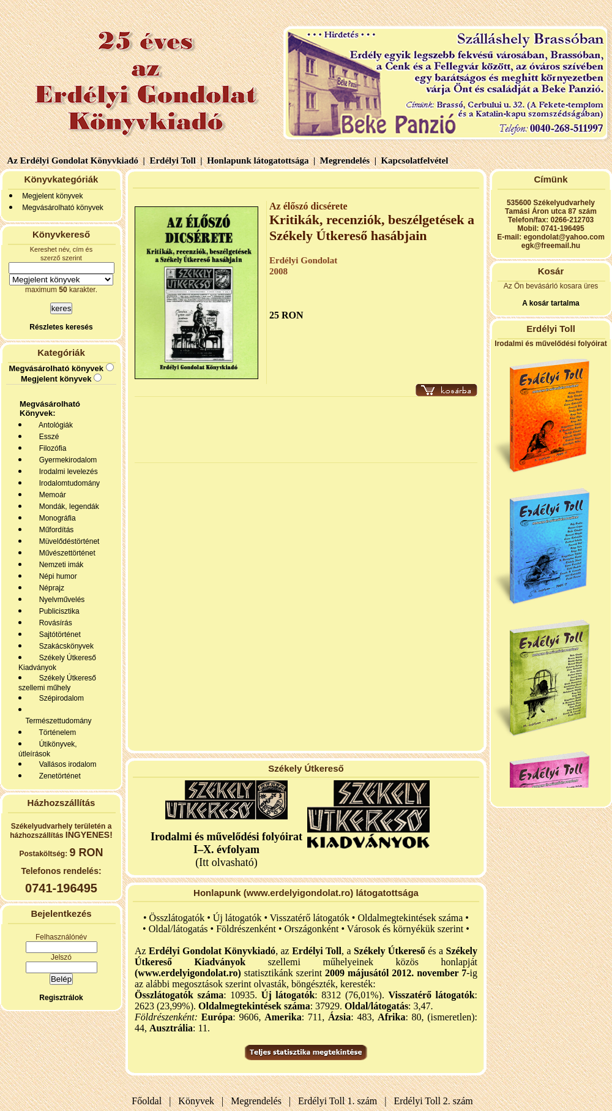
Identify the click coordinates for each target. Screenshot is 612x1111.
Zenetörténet (58, 776)
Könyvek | (198, 1101)
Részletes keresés (60, 327)
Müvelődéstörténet (67, 541)
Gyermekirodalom (66, 460)
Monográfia (55, 518)
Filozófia (50, 448)
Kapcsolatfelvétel (416, 160)
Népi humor (56, 576)
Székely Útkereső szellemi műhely (57, 683)
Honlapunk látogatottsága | (259, 160)
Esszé (47, 436)
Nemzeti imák (59, 564)
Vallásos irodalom (66, 764)
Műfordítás (54, 529)
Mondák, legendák (67, 506)
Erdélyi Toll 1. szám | (339, 1101)
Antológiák (54, 425)
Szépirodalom (59, 698)
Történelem (55, 732)
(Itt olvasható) (226, 849)
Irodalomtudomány (67, 483)
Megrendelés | (347, 160)
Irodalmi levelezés (66, 471)
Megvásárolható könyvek (62, 207)
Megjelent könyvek (52, 196)
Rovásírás (53, 623)
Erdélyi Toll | (175, 160)
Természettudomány (56, 721)
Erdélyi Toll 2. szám (434, 1101)
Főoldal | (151, 1101)
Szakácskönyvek (64, 646)
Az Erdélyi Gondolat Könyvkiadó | (76, 160)
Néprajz (49, 588)
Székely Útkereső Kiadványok (57, 662)
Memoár (50, 495)
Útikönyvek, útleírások (47, 749)
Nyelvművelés (59, 599)
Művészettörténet (65, 553)
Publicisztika (57, 611)
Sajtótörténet (58, 634)
